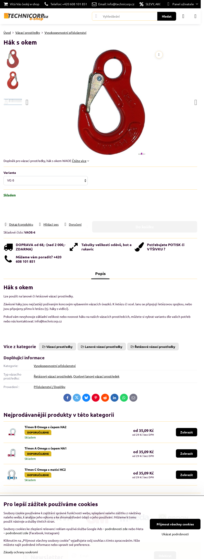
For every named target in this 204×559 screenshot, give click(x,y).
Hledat (167, 16)
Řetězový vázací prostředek (53, 376)
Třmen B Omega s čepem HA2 (45, 427)
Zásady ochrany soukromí (21, 552)
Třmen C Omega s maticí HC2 (45, 469)
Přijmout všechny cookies (175, 524)
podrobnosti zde (116, 529)
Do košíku (145, 213)
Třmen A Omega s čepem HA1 (46, 448)
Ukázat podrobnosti (175, 534)
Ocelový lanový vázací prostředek (96, 376)
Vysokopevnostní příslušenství (55, 366)
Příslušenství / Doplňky (49, 387)
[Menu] (195, 16)
